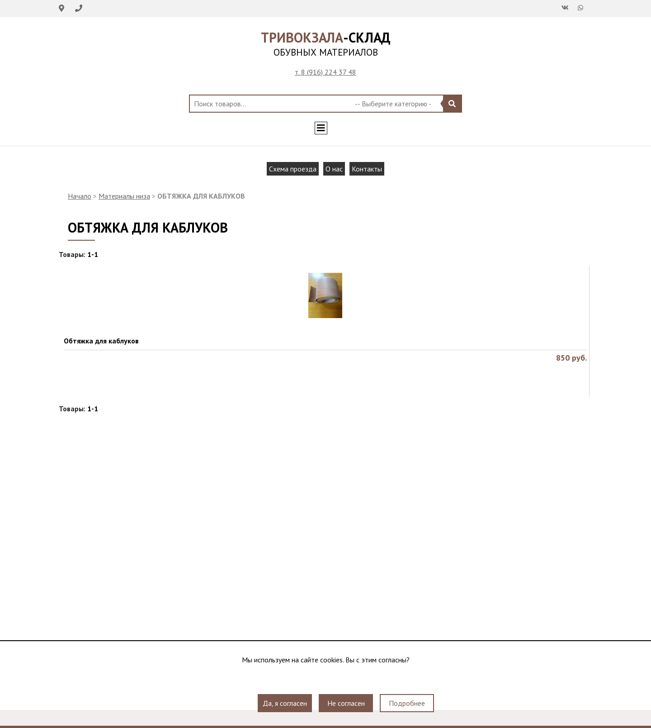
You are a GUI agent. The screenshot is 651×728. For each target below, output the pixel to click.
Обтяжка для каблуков (101, 340)
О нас (334, 168)
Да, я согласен (285, 703)
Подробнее (407, 703)
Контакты (367, 168)
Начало (79, 195)
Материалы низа (124, 195)
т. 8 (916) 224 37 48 (325, 71)
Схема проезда (292, 168)
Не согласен (346, 703)
